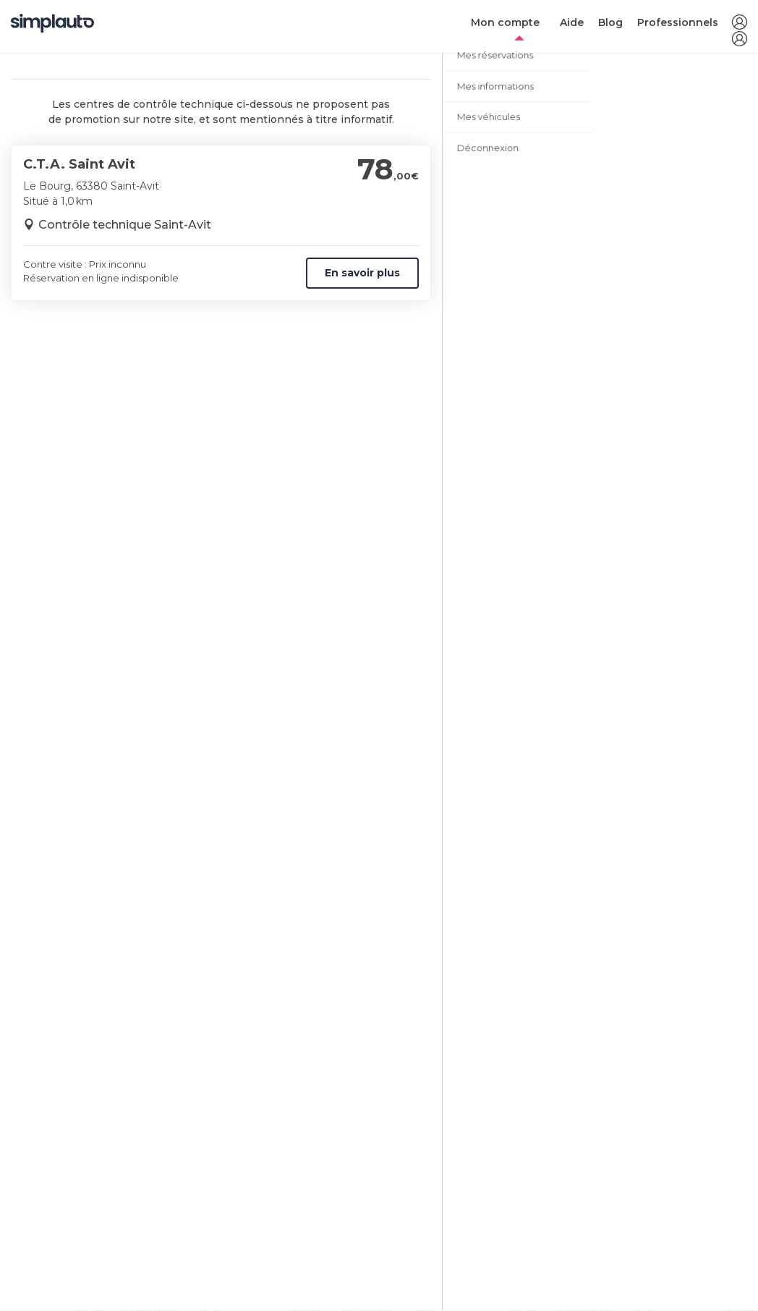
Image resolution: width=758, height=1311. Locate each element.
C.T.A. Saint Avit (79, 164)
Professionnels (677, 22)
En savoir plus (362, 272)
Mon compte (505, 22)
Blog (610, 22)
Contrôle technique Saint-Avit (124, 225)
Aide (572, 22)
